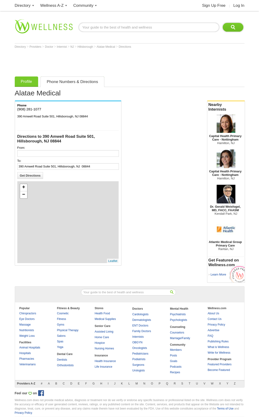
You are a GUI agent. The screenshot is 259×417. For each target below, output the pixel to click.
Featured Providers (220, 364)
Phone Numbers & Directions (72, 82)
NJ (72, 46)
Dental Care (65, 354)
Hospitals (25, 353)
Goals (173, 361)
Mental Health (179, 308)
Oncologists (139, 348)
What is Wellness (218, 347)
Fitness (61, 319)
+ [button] (23, 187)
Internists (138, 336)
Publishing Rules (218, 341)
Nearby (226, 107)
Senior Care (102, 326)
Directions (125, 46)
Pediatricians (140, 353)
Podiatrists (139, 359)
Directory (23, 5)
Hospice (100, 342)
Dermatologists (141, 320)
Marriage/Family (180, 338)
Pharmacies (26, 358)
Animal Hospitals (29, 347)
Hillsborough (85, 46)
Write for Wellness (219, 352)
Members (176, 350)
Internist (62, 46)
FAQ (210, 335)
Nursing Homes (104, 348)
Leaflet (112, 261)
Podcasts (176, 366)
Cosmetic (63, 313)
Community (83, 5)
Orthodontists (65, 365)
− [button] (23, 194)
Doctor (49, 46)
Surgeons (138, 364)
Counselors (177, 332)
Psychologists (178, 320)
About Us (213, 313)
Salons (61, 335)
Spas (60, 341)
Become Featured (219, 370)
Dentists (62, 359)
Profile (26, 81)
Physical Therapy (68, 330)
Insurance (101, 355)
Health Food (102, 313)
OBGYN (137, 342)
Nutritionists (26, 330)
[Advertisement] (100, 61)
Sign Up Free (214, 5)
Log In (238, 5)
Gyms (60, 324)
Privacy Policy (216, 324)
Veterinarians (27, 364)
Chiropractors (27, 313)
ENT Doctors (140, 325)
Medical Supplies (105, 319)
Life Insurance (103, 366)
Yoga (60, 347)
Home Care (102, 337)
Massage (25, 324)
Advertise (213, 330)
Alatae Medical (106, 46)
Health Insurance (105, 361)
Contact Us (215, 319)
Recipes (175, 372)
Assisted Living (104, 331)
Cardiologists (140, 314)
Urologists (138, 370)
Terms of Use (225, 408)
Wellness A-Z (52, 5)
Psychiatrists (178, 314)
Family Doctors (141, 331)
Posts (173, 355)
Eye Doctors (27, 319)
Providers (35, 46)
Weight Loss (27, 335)
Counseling (177, 327)
